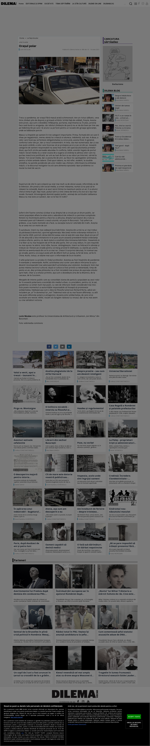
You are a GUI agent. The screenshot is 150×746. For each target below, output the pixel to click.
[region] (75, 724)
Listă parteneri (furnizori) (77, 724)
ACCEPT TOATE (134, 717)
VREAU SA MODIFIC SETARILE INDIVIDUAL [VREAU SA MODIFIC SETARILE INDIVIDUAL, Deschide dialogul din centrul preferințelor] (134, 724)
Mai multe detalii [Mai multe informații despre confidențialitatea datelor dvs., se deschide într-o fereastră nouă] (17, 717)
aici (22, 733)
